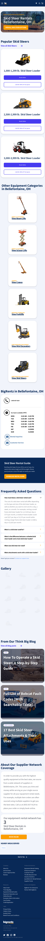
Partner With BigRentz (30, 885)
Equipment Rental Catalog (31, 864)
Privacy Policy (7, 904)
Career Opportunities (9, 868)
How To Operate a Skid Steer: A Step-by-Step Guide (21, 663)
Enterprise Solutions (30, 866)
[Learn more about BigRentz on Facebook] (8, 930)
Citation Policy (7, 907)
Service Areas (7, 866)
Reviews (5, 870)
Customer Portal (28, 868)
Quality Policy (7, 909)
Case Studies (6, 896)
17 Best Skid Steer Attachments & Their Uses (20, 732)
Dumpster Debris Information (11, 893)
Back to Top (22, 852)
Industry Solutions (29, 872)
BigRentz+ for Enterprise (31, 883)
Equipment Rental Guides (10, 887)
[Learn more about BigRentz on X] (4, 930)
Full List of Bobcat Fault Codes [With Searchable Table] (22, 698)
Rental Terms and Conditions (11, 911)
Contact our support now (22, 558)
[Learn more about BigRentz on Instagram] (11, 930)
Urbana (4, 843)
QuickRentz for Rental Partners (32, 874)
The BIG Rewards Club (30, 870)
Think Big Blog (7, 885)
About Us (5, 864)
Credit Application (8, 898)
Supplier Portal (28, 876)
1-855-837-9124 (15, 401)
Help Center (6, 883)
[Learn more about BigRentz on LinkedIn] (15, 930)
